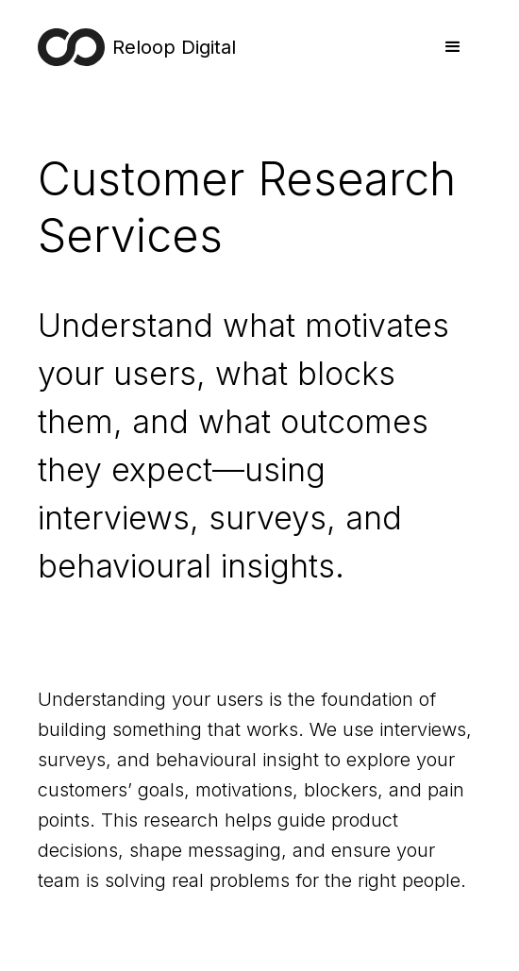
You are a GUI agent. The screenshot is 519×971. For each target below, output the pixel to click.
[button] (453, 47)
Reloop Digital (174, 47)
